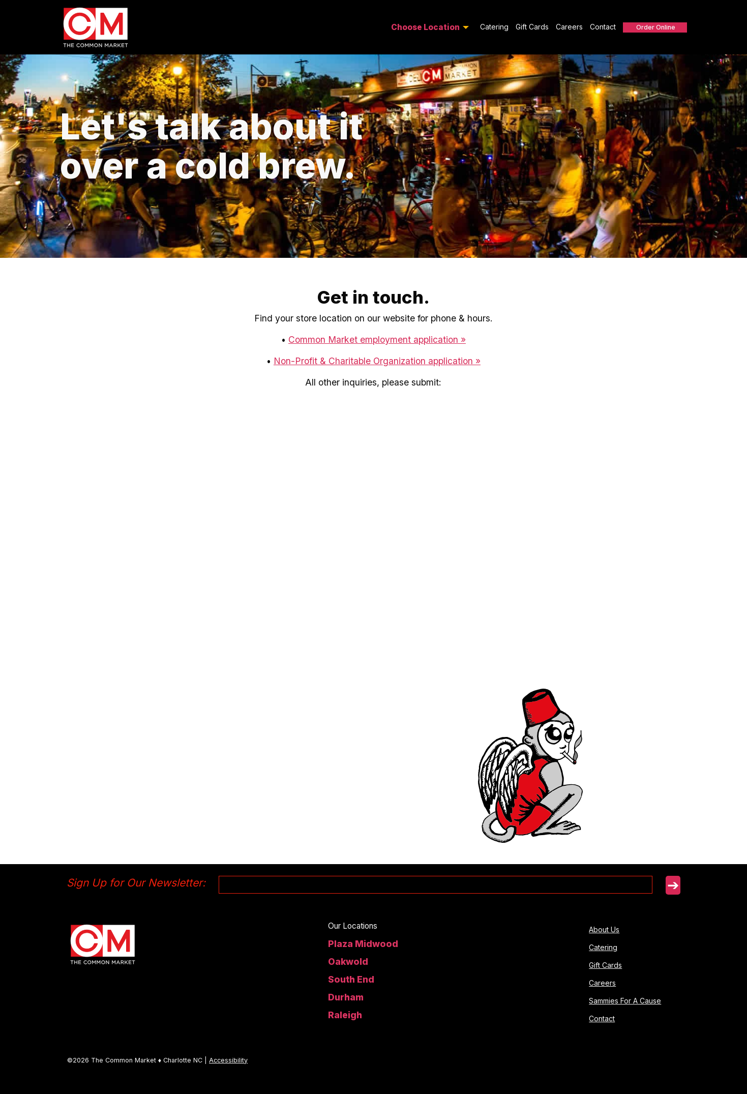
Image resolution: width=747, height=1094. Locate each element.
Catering (494, 26)
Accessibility (228, 1060)
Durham (346, 997)
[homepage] (102, 943)
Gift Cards (532, 26)
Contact (603, 26)
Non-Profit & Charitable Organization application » (377, 361)
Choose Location (425, 27)
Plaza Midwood (363, 943)
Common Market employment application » (377, 339)
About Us (604, 929)
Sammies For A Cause (625, 1000)
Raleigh (345, 1015)
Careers (569, 26)
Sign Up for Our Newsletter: (136, 882)
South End (351, 979)
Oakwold (348, 961)
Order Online (655, 27)
